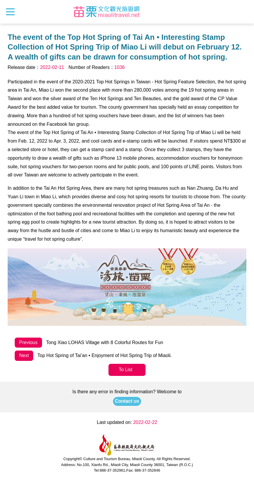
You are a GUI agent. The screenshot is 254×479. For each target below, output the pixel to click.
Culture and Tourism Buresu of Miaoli (106, 12)
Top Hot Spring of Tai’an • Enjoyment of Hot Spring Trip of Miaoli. (93, 356)
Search (244, 12)
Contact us (127, 401)
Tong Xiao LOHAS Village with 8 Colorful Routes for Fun (89, 343)
